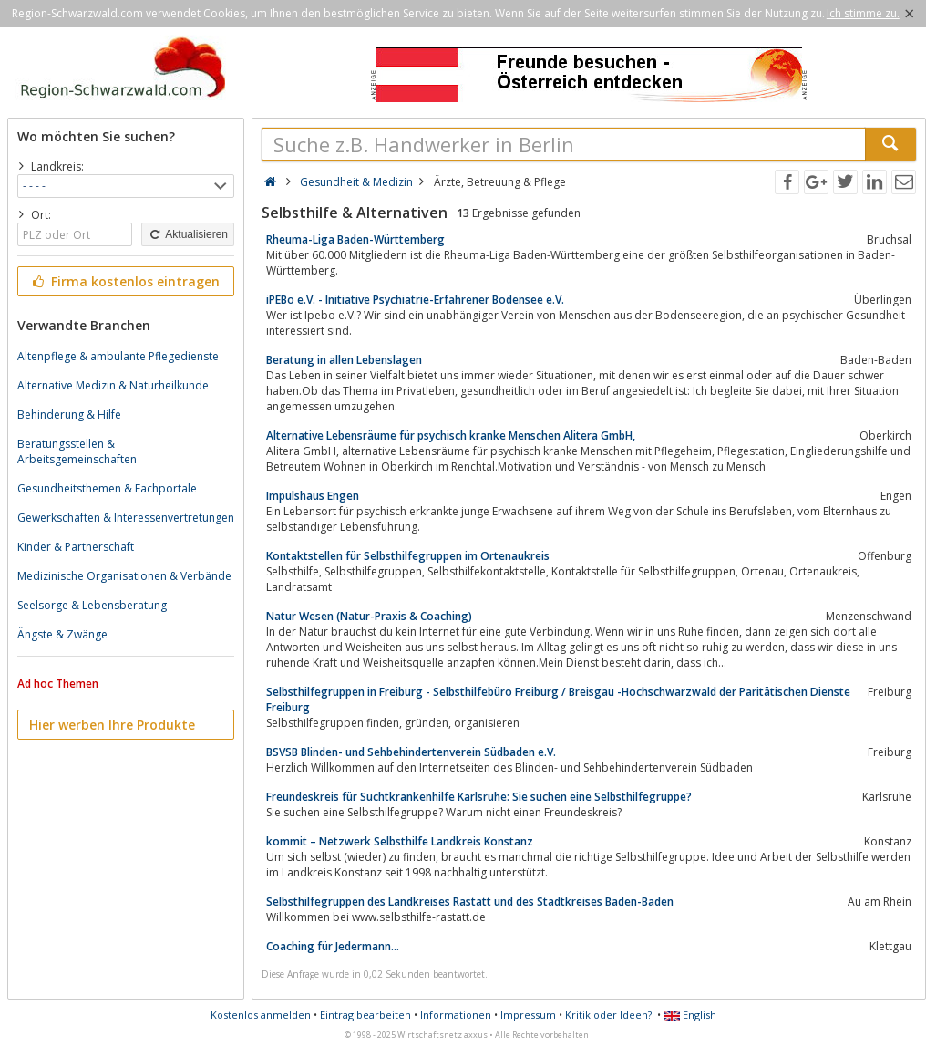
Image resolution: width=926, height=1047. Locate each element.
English (690, 1014)
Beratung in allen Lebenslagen (344, 360)
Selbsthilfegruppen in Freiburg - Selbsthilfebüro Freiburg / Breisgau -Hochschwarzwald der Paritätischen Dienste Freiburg (558, 699)
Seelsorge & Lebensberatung (92, 605)
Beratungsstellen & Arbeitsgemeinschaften (77, 451)
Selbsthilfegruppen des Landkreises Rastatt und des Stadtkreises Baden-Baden (470, 901)
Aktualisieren (188, 234)
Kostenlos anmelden (261, 1014)
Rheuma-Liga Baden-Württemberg (355, 239)
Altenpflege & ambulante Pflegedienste (118, 356)
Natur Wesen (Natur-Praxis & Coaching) (369, 616)
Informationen (455, 1014)
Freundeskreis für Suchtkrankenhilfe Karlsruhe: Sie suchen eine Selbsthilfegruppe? (479, 796)
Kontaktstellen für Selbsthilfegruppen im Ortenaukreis (408, 556)
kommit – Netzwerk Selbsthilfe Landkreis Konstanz (399, 841)
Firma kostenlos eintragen (124, 281)
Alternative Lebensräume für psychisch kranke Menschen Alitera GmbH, (450, 435)
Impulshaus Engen (312, 495)
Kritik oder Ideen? (608, 1014)
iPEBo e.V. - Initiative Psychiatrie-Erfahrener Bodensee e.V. (415, 299)
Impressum (528, 1014)
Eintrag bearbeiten (365, 1014)
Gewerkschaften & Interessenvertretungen (125, 517)
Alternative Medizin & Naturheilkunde (113, 385)
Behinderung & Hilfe (69, 414)
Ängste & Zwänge (62, 634)
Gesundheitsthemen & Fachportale (107, 488)
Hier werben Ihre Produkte (112, 724)
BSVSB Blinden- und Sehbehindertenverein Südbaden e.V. (411, 752)
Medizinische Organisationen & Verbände (124, 576)
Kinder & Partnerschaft (75, 547)
